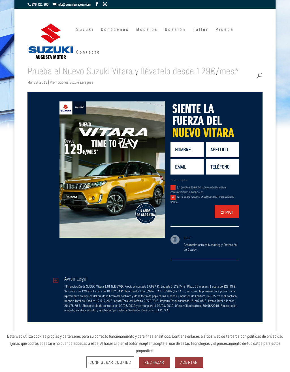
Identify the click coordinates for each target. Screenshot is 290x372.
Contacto (88, 52)
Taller (200, 29)
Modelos (147, 29)
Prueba (225, 29)
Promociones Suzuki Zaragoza (71, 82)
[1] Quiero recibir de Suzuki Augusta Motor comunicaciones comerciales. (198, 189)
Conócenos (115, 29)
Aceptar (189, 362)
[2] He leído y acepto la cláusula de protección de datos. (202, 199)
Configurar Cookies (110, 362)
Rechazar (154, 362)
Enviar (226, 211)
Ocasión (175, 29)
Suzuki (85, 29)
